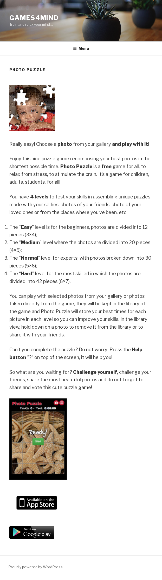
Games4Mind (34, 18)
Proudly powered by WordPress (35, 567)
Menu (81, 48)
